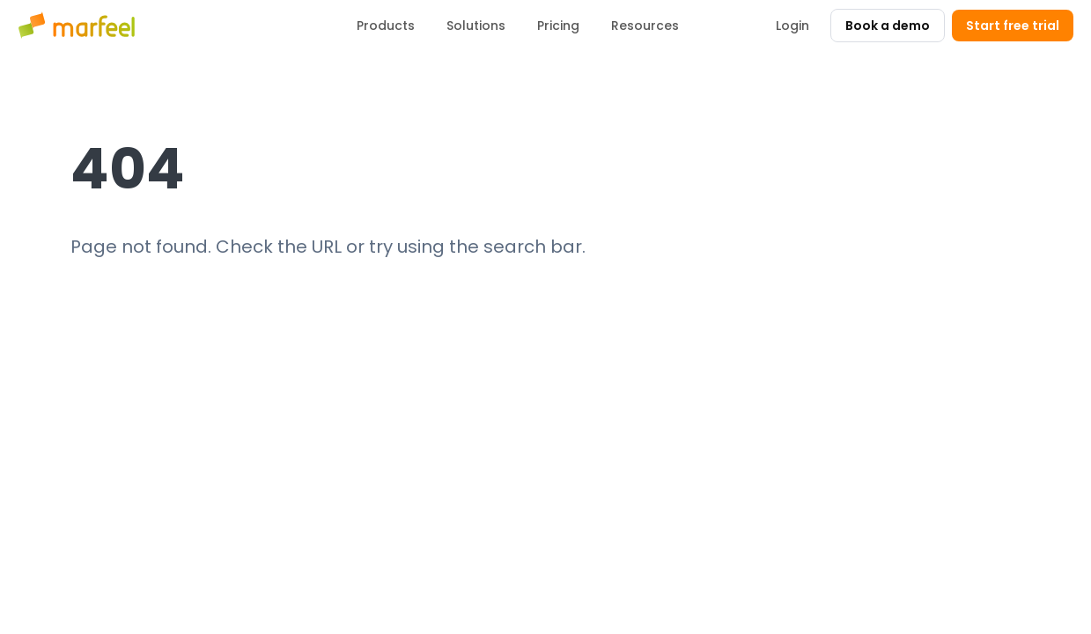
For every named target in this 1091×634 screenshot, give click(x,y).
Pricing (558, 25)
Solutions (475, 25)
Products (386, 25)
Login (792, 25)
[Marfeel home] (79, 25)
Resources (645, 25)
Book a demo (887, 25)
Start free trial (1012, 25)
